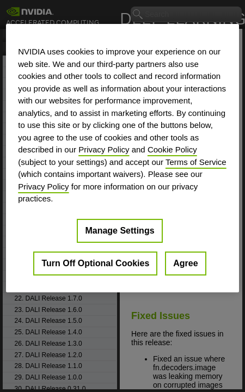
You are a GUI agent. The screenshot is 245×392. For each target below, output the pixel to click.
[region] (122, 158)
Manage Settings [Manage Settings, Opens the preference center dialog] (119, 230)
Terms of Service (196, 161)
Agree (185, 262)
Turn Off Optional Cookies (95, 262)
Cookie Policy (172, 149)
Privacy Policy (103, 149)
